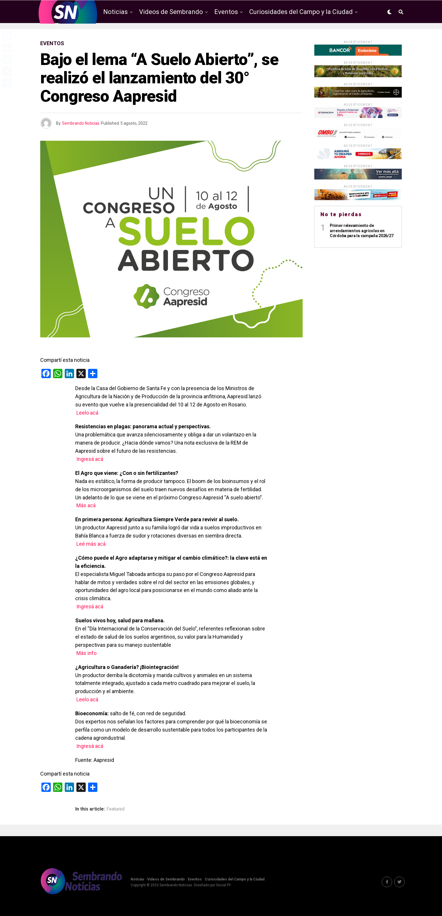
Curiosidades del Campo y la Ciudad (301, 11)
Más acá (86, 505)
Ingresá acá (89, 459)
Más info (86, 653)
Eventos (226, 11)
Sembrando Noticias (80, 123)
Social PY (223, 885)
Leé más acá (91, 544)
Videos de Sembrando (171, 11)
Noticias (115, 11)
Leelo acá (87, 413)
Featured (115, 809)
